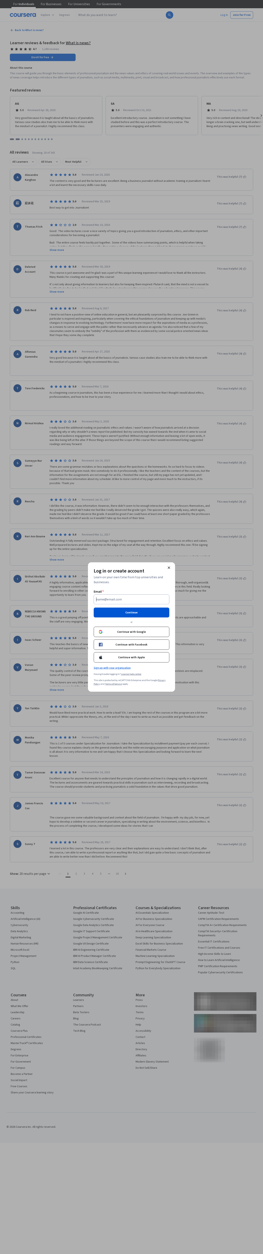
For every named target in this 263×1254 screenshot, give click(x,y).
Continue (131, 613)
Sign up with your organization (112, 668)
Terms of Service (113, 684)
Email (99, 592)
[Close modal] (169, 567)
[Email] (131, 599)
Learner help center (131, 674)
